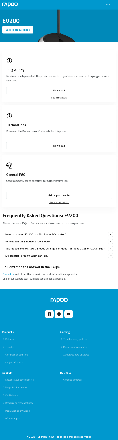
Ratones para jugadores (75, 344)
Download (59, 88)
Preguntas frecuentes (16, 385)
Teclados (9, 344)
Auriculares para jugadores (76, 352)
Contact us (8, 272)
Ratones (9, 336)
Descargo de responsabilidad (19, 400)
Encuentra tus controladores (19, 377)
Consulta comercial (72, 377)
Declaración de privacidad (17, 408)
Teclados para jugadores (75, 336)
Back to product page (18, 30)
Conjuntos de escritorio (16, 352)
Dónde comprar (12, 416)
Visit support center (59, 193)
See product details (59, 200)
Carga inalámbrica (14, 360)
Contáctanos (11, 392)
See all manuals (59, 95)
